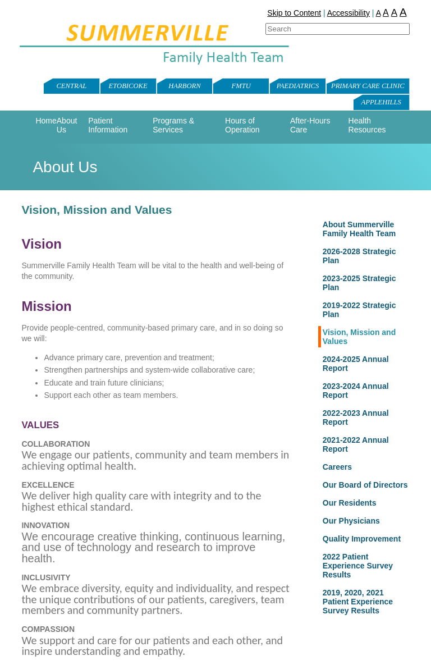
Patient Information (107, 125)
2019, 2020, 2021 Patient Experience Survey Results (358, 601)
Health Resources (367, 125)
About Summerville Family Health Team (359, 229)
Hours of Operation (242, 125)
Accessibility (348, 12)
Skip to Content (294, 12)
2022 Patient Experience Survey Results (358, 565)
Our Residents (350, 502)
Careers (337, 466)
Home (45, 120)
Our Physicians (351, 520)
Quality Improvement (362, 538)
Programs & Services (173, 125)
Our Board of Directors (365, 484)
